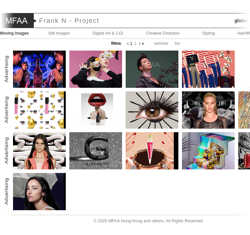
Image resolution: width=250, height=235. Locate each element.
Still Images (59, 33)
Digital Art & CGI (107, 33)
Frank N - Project (69, 20)
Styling (208, 33)
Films (116, 43)
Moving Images (14, 33)
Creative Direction (162, 33)
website (161, 43)
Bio (177, 43)
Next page (145, 43)
